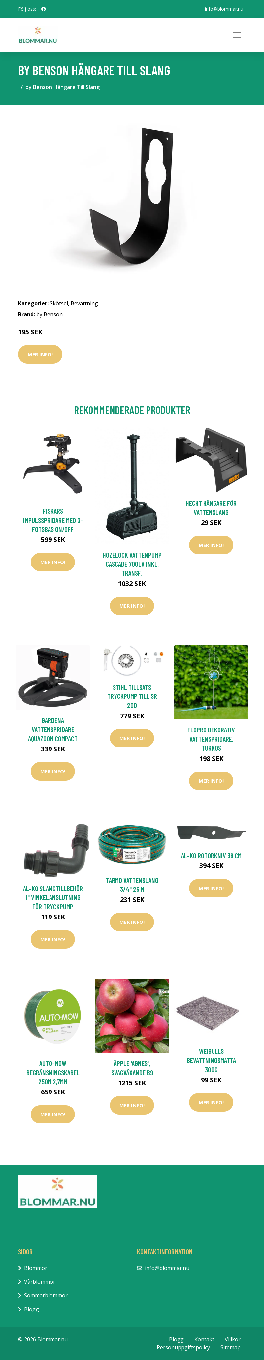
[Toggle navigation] (237, 35)
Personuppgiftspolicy (183, 1347)
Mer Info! (40, 354)
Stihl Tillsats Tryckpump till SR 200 (132, 696)
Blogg (31, 1309)
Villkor (233, 1339)
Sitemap (230, 1347)
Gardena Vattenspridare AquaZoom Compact (53, 729)
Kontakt (204, 1339)
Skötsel (59, 303)
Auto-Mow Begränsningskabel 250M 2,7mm (53, 1072)
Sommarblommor (46, 1295)
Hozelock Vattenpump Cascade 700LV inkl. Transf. (132, 564)
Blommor (35, 1268)
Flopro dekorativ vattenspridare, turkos (211, 739)
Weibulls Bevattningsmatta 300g (211, 1060)
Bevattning (84, 303)
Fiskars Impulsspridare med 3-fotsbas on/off (53, 520)
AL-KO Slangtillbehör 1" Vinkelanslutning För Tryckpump (53, 897)
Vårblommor (39, 1281)
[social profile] (44, 9)
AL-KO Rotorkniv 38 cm (211, 855)
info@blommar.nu (224, 9)
